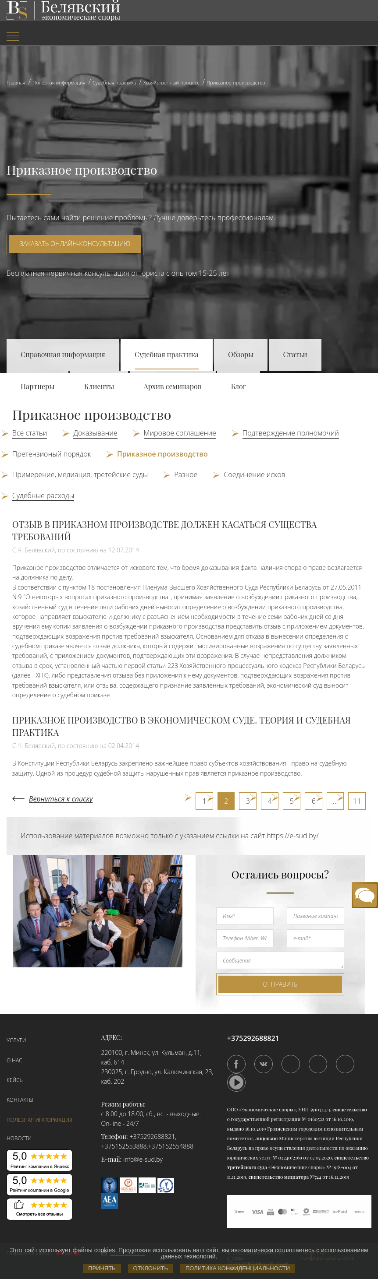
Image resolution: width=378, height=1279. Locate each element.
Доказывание (95, 433)
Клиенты (99, 386)
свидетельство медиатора (278, 1177)
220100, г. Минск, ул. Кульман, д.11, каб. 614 (151, 1057)
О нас (14, 1060)
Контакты (20, 1099)
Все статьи (29, 433)
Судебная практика (167, 354)
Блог (238, 386)
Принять (102, 1268)
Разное (185, 474)
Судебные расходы (43, 495)
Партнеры (37, 386)
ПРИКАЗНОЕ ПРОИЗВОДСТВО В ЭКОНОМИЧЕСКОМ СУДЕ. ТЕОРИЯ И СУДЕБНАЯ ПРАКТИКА (181, 726)
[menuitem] (63, 37)
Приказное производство (162, 454)
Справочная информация (63, 354)
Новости (19, 1138)
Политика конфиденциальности (237, 1268)
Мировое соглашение (180, 433)
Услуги (16, 1040)
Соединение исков (254, 474)
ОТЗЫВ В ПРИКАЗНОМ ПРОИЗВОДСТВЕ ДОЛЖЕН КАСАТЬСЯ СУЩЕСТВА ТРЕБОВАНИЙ (164, 530)
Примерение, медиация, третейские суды (80, 474)
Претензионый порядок (51, 454)
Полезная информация (39, 1120)
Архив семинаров (173, 386)
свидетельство (349, 1109)
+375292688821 (152, 1136)
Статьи (295, 354)
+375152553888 (124, 1146)
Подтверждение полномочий (290, 433)
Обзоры (240, 354)
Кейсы (15, 1080)
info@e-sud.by (143, 1159)
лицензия (266, 1138)
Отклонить (150, 1268)
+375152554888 (170, 1146)
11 (357, 801)
